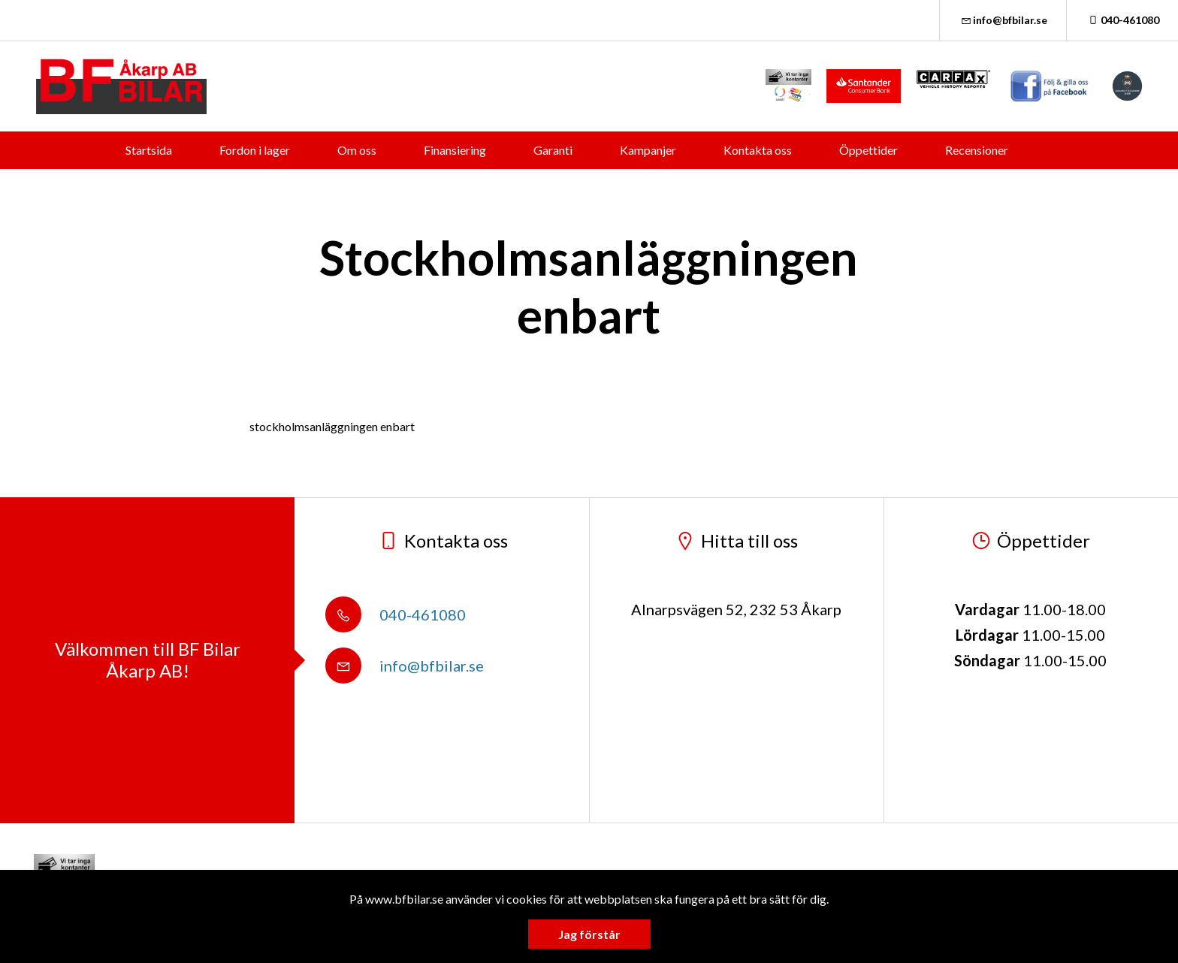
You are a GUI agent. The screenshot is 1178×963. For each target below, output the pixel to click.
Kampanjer (648, 150)
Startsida (148, 150)
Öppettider (868, 150)
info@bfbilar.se (1003, 20)
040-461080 (1122, 20)
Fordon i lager (254, 150)
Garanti (552, 150)
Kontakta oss (757, 150)
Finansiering (455, 150)
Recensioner (976, 150)
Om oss (356, 150)
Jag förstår (589, 934)
